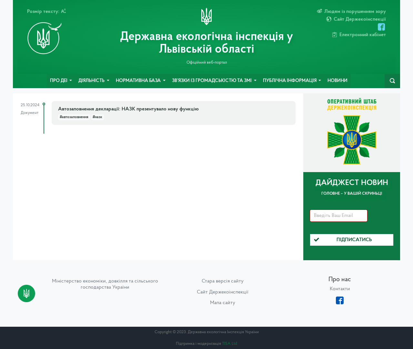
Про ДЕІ (59, 80)
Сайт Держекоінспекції (222, 292)
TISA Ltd (229, 344)
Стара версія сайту (223, 281)
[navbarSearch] (392, 81)
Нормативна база (139, 80)
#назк (97, 117)
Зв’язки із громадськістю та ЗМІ (212, 80)
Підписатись (343, 240)
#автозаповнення (74, 117)
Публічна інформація (290, 80)
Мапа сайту (222, 302)
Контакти (340, 289)
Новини (337, 80)
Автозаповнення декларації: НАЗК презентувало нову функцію (128, 109)
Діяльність (92, 80)
